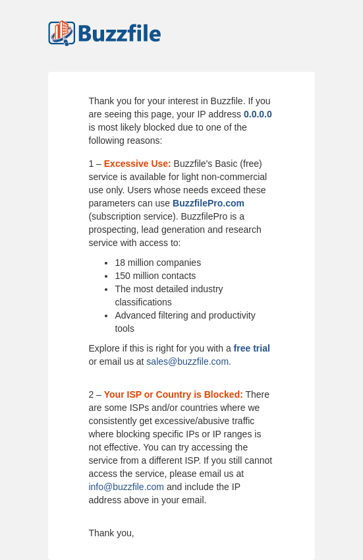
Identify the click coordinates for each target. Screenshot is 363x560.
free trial (252, 348)
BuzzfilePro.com (208, 203)
